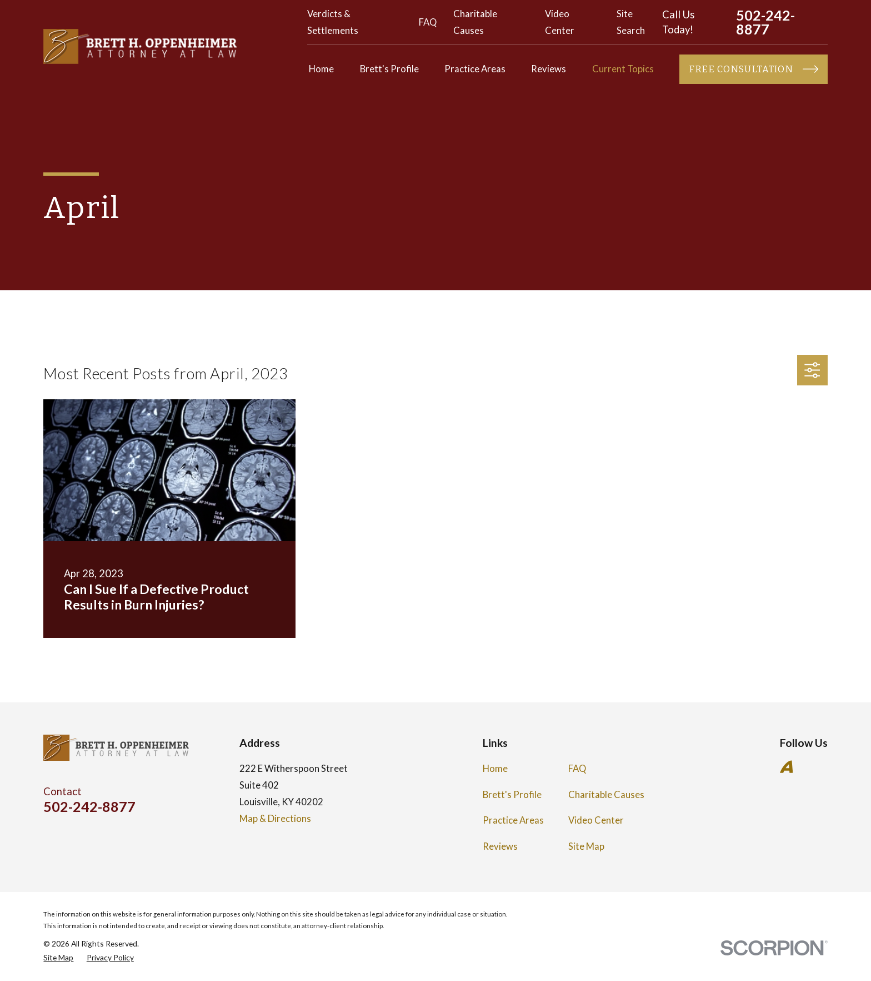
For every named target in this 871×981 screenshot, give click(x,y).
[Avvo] (786, 766)
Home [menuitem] (321, 69)
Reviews (500, 846)
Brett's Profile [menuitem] (389, 69)
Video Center (596, 820)
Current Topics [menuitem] (623, 69)
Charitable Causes (606, 794)
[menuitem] (58, 957)
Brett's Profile (512, 794)
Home (495, 768)
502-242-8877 (765, 22)
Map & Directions (275, 818)
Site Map (586, 846)
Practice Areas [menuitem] (474, 69)
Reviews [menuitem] (548, 69)
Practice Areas (513, 820)
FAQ (428, 22)
